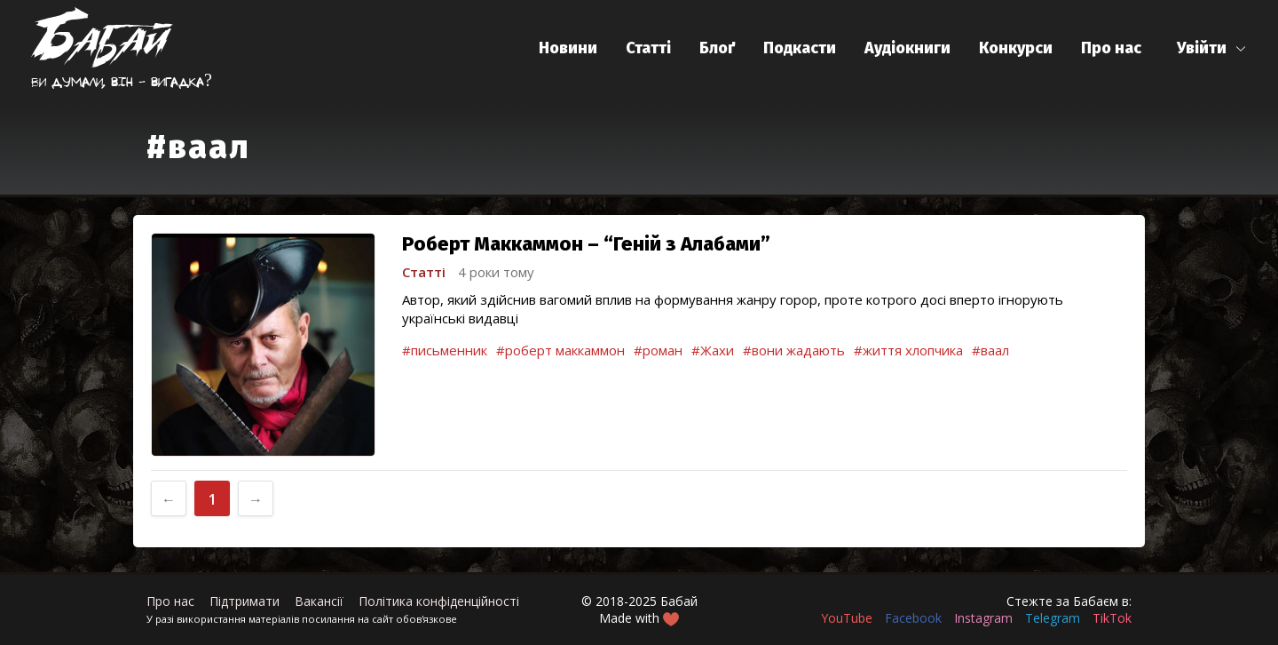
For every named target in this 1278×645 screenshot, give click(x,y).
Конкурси (1016, 48)
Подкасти (799, 48)
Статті (648, 48)
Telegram (1052, 617)
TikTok (1112, 617)
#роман (658, 350)
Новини (568, 48)
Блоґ (717, 48)
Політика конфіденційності (439, 601)
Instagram (983, 617)
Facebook (913, 617)
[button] (1212, 48)
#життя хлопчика (908, 350)
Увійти (1202, 48)
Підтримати (244, 601)
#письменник (444, 350)
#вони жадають (794, 350)
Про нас (1111, 48)
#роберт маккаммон (560, 350)
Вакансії (319, 601)
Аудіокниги (907, 48)
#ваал (990, 350)
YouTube (846, 617)
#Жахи (712, 350)
